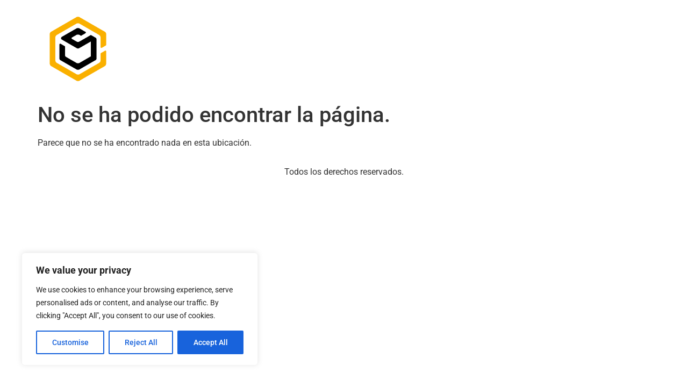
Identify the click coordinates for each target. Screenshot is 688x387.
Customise (70, 342)
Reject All (141, 342)
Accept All (211, 342)
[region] (140, 309)
